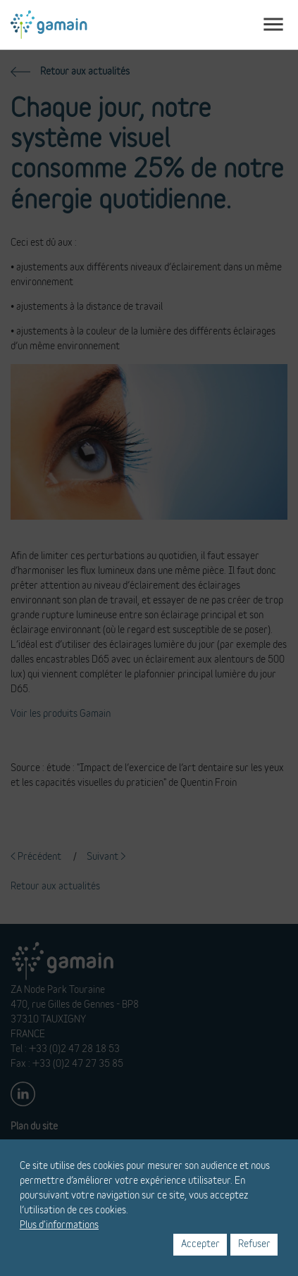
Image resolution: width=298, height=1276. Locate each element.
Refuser (254, 1244)
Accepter (200, 1244)
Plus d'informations (59, 1225)
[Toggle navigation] (273, 24)
